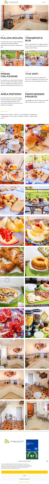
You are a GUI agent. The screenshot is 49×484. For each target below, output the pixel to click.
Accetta (24, 472)
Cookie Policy (21, 482)
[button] (47, 461)
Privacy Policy (26, 482)
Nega (24, 475)
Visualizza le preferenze (24, 479)
